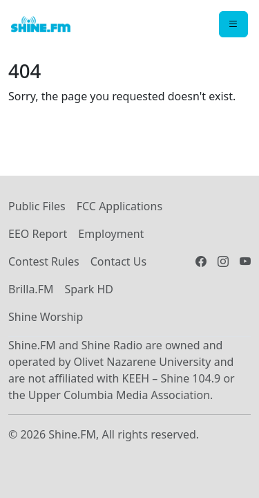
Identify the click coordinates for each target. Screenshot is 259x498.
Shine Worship (45, 316)
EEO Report (37, 233)
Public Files (37, 206)
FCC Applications (119, 206)
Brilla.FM (30, 289)
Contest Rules (43, 261)
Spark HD (88, 289)
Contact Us (118, 261)
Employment (111, 233)
